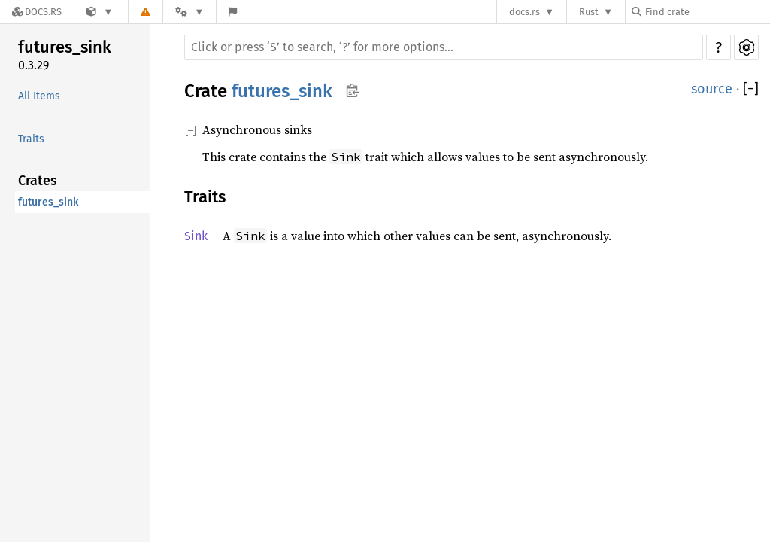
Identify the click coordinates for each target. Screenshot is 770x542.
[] (751, 89)
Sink (196, 236)
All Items (39, 96)
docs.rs (524, 11)
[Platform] (189, 11)
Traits (31, 138)
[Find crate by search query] (707, 11)
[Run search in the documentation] (443, 47)
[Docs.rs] (37, 11)
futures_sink (64, 47)
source (711, 89)
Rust (589, 11)
